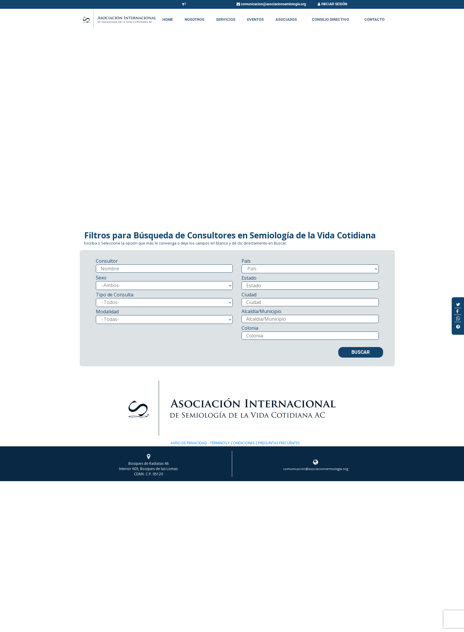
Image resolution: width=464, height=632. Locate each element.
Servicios (225, 19)
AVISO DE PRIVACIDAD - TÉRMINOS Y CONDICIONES (212, 442)
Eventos (255, 19)
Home (167, 19)
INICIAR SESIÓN (332, 4)
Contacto (374, 19)
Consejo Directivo (330, 19)
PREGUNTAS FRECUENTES (278, 442)
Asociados (286, 19)
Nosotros (194, 19)
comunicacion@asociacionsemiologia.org (271, 4)
